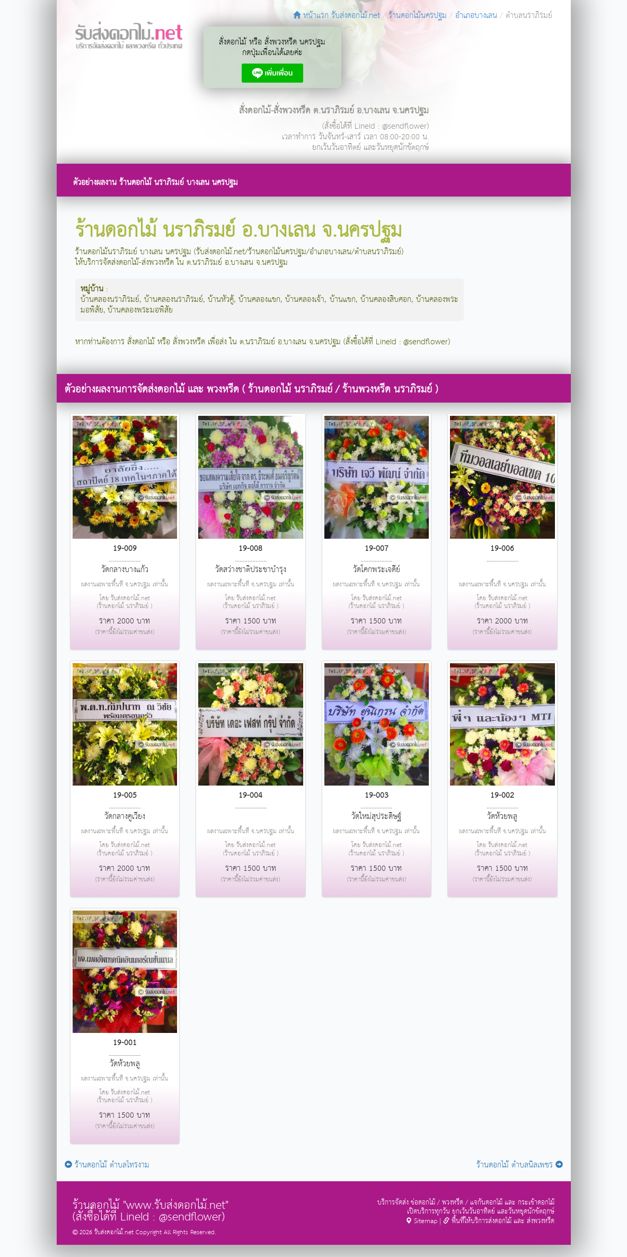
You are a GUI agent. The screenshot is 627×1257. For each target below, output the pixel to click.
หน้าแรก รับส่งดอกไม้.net (336, 15)
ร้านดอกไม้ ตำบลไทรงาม (107, 1165)
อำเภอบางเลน (476, 15)
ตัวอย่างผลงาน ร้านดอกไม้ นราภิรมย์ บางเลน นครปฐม (155, 182)
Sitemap (421, 1221)
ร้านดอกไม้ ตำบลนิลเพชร (519, 1165)
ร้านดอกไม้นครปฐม (417, 15)
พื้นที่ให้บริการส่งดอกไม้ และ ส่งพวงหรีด (498, 1221)
